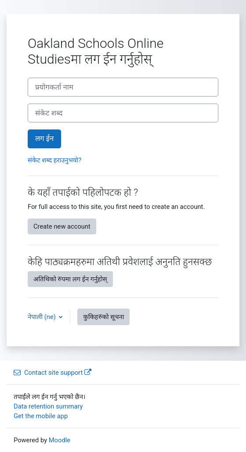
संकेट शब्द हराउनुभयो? (54, 160)
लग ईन (44, 138)
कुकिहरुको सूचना (103, 317)
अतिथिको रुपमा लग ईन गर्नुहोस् (70, 279)
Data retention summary (48, 406)
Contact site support (52, 373)
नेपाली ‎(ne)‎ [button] (42, 317)
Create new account (61, 226)
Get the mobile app (41, 416)
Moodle (59, 440)
